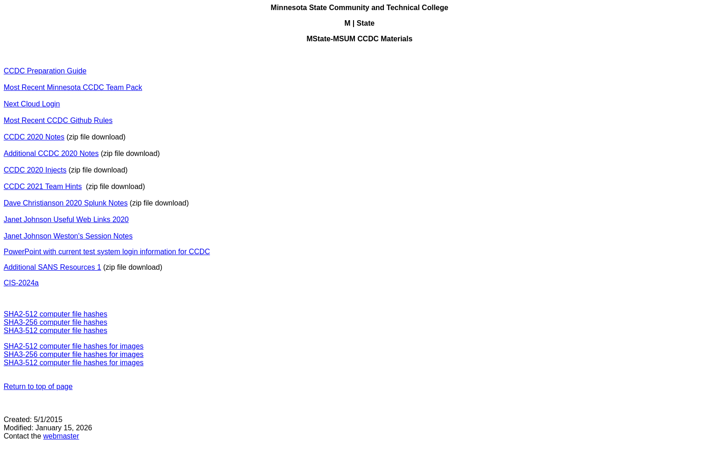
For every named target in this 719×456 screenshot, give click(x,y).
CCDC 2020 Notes (34, 137)
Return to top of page (38, 386)
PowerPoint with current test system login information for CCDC (107, 252)
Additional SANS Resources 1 (52, 267)
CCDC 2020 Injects (35, 170)
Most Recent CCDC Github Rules (58, 120)
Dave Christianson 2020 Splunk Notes (65, 203)
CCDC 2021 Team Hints (43, 186)
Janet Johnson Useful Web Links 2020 (66, 219)
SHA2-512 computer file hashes (55, 314)
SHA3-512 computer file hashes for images (74, 363)
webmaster (61, 436)
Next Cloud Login (32, 104)
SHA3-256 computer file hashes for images (74, 354)
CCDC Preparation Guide (45, 71)
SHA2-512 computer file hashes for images (74, 346)
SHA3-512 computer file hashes (55, 330)
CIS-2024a (21, 283)
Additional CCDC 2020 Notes (51, 153)
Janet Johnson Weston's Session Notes (68, 236)
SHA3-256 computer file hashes (55, 322)
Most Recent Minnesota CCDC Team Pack (73, 87)
